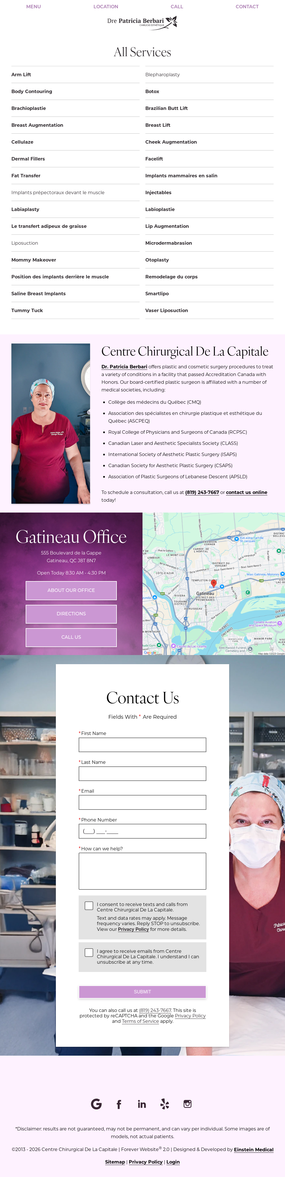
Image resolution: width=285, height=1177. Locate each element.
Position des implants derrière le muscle (60, 277)
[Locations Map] (213, 583)
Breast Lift (157, 125)
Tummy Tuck (27, 310)
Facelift (154, 159)
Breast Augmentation (37, 125)
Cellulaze (22, 142)
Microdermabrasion (168, 243)
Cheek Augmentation (171, 142)
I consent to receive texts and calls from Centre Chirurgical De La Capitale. (148, 916)
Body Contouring (31, 91)
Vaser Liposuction (166, 310)
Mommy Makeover (33, 260)
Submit (142, 991)
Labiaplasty (25, 209)
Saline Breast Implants (38, 293)
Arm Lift (21, 74)
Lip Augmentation (167, 226)
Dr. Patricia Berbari (124, 366)
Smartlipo (157, 293)
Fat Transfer (25, 175)
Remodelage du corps (171, 277)
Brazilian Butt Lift (166, 108)
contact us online (246, 492)
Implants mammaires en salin (181, 175)
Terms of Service (140, 1021)
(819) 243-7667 (202, 492)
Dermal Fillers (28, 159)
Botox (152, 91)
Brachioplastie (28, 108)
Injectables (158, 192)
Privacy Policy (133, 929)
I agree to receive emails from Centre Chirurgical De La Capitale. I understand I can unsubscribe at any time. (148, 956)
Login (173, 1162)
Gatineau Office (71, 536)
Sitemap (115, 1162)
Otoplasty (157, 260)
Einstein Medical (254, 1149)
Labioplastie (160, 209)
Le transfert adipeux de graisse (49, 226)
